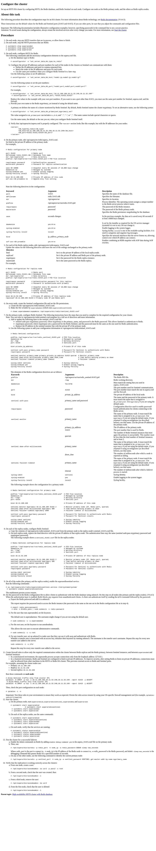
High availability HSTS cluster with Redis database (32, 849)
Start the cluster (120, 30)
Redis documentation (109, 20)
